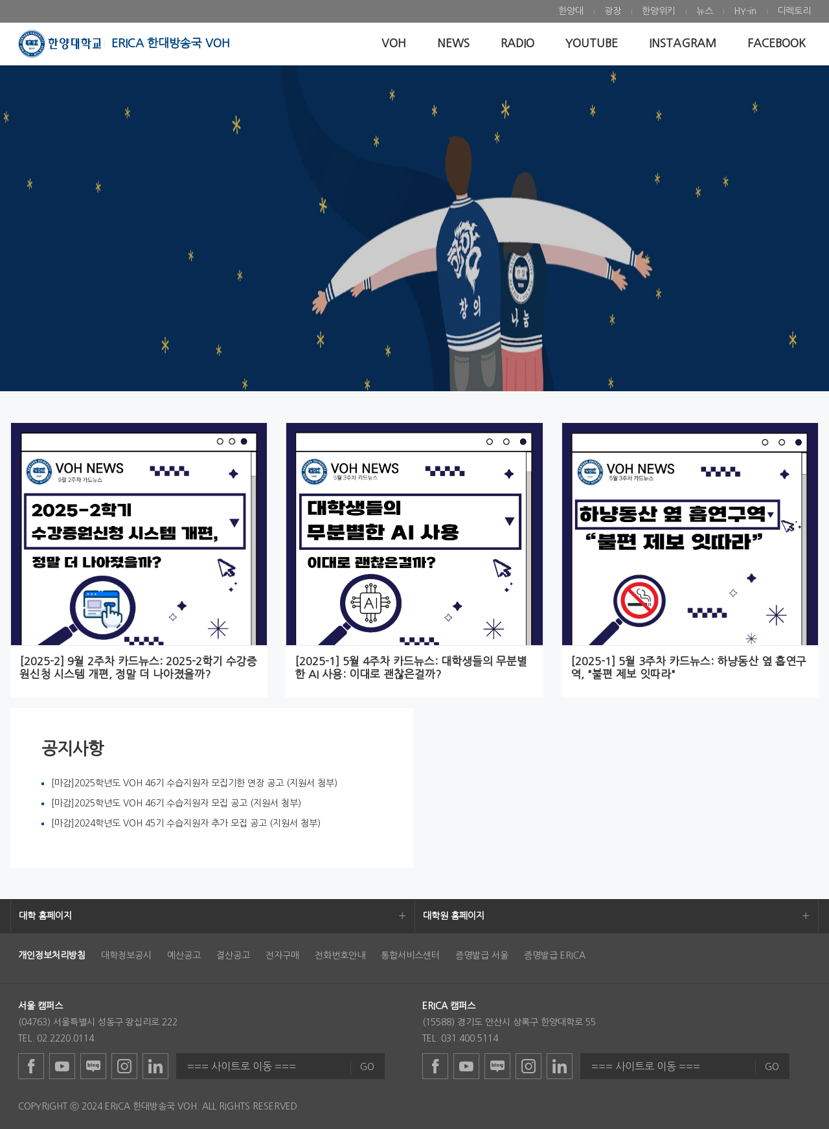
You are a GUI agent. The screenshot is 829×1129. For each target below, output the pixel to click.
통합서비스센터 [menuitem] (410, 955)
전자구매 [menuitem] (282, 955)
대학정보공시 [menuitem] (126, 955)
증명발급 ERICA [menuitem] (554, 955)
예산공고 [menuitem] (184, 955)
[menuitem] (571, 11)
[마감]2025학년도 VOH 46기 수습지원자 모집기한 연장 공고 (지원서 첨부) (194, 783)
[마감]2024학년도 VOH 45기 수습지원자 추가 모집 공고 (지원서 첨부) (186, 823)
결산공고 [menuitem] (233, 955)
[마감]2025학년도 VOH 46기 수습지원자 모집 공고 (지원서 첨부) (176, 803)
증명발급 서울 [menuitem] (481, 955)
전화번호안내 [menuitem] (340, 955)
